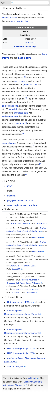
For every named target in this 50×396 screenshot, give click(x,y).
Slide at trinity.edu (15, 366)
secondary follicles (19, 21)
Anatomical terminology (25, 46)
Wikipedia (32, 378)
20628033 (41, 224)
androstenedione (10, 106)
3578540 (15, 292)
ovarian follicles (9, 18)
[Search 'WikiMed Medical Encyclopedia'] (30, 3)
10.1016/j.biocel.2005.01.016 (22, 266)
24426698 (31, 292)
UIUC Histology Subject (18, 348)
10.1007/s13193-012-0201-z (25, 289)
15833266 (16, 269)
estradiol (13, 109)
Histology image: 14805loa (19, 302)
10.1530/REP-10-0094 (19, 224)
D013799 (29, 43)
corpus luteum (9, 143)
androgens (20, 81)
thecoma (11, 196)
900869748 (37, 238)
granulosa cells (30, 84)
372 (32, 348)
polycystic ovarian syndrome (20, 200)
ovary (9, 186)
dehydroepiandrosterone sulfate (22, 205)
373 (32, 353)
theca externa (24, 58)
